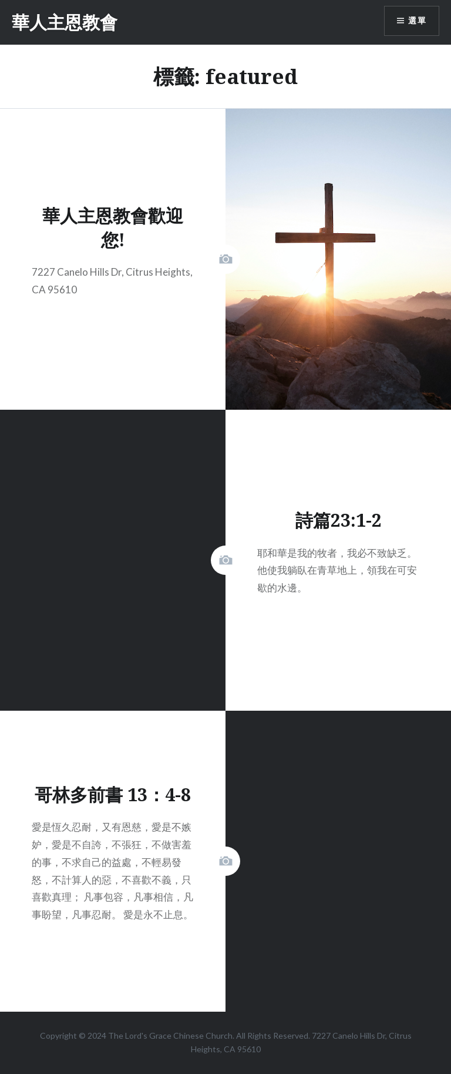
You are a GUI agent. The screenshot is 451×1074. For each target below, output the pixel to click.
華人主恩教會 (64, 22)
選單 (417, 21)
